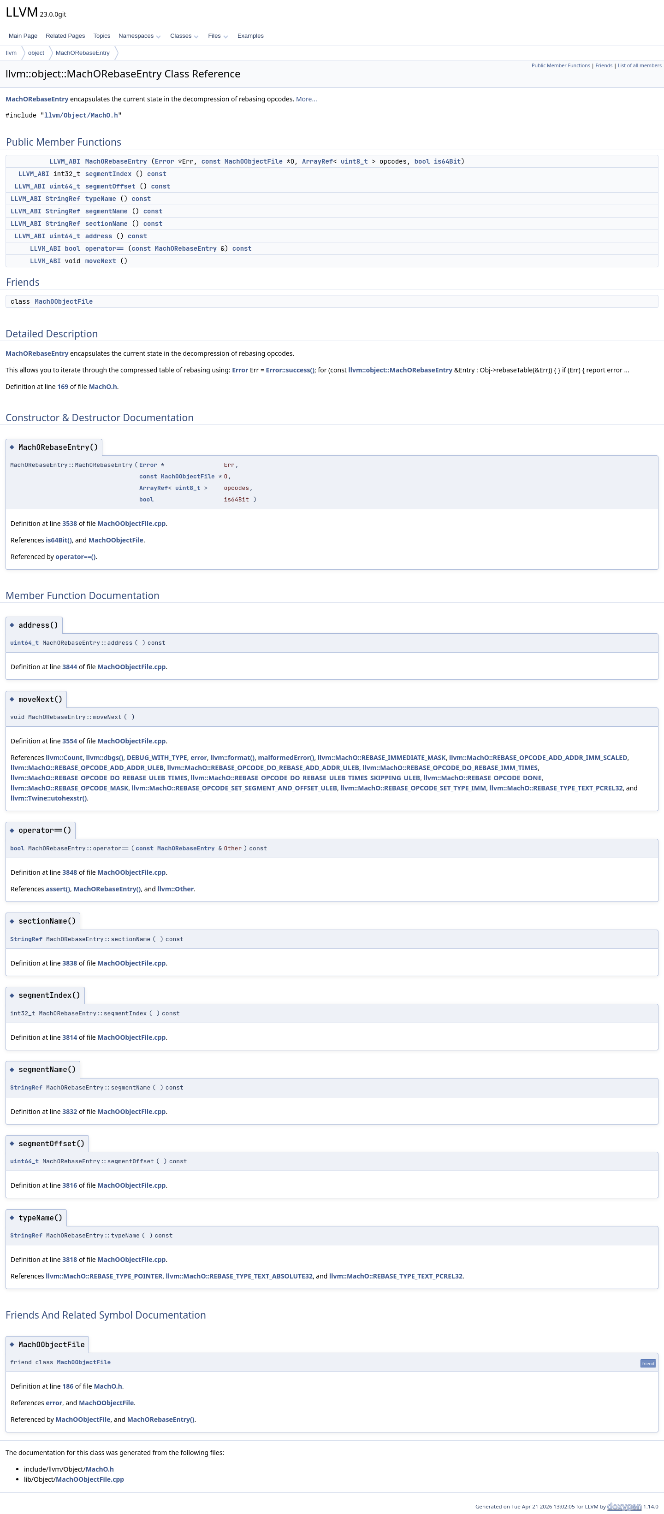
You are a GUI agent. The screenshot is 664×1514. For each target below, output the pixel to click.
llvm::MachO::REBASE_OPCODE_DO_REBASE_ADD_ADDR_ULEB (263, 767)
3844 (69, 666)
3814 (69, 1037)
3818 (69, 1259)
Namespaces (139, 35)
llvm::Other (175, 888)
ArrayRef (317, 161)
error (198, 757)
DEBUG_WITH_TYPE (157, 757)
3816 (69, 1185)
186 (67, 1386)
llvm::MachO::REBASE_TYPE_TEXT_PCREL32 (556, 788)
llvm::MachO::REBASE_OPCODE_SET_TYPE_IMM (413, 788)
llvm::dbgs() (105, 757)
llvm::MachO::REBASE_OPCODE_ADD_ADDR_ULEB (87, 767)
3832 (69, 1111)
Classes (184, 35)
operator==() (75, 556)
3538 (69, 523)
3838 (69, 963)
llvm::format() (232, 757)
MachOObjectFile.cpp (131, 523)
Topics (101, 35)
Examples (250, 35)
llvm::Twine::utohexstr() (49, 798)
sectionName (106, 223)
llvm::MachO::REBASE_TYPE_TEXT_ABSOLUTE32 (239, 1276)
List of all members (640, 65)
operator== (104, 248)
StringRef (63, 198)
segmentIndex (108, 174)
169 (62, 386)
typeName (100, 198)
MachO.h (103, 386)
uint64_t (64, 186)
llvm (11, 52)
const (211, 161)
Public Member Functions (561, 65)
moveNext (100, 261)
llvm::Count (64, 757)
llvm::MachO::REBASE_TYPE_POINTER (104, 1276)
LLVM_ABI (64, 161)
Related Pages (65, 35)
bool (422, 161)
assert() (58, 888)
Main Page (23, 35)
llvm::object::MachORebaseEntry (401, 369)
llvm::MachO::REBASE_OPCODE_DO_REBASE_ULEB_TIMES (99, 777)
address (99, 236)
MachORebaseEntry (83, 52)
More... (306, 98)
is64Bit (447, 161)
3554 (69, 740)
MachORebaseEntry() (107, 888)
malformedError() (286, 757)
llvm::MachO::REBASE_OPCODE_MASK (69, 788)
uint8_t (354, 161)
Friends (603, 65)
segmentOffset (110, 186)
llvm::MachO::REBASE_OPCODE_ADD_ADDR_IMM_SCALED (538, 757)
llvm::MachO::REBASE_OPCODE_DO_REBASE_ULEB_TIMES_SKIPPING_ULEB (305, 777)
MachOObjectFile (254, 161)
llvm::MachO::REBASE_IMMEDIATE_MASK (382, 757)
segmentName (106, 211)
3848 (69, 872)
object (36, 52)
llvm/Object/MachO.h (81, 115)
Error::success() (290, 369)
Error (164, 161)
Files (218, 35)
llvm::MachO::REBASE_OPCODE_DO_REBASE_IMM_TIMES (450, 767)
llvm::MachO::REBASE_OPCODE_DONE (483, 777)
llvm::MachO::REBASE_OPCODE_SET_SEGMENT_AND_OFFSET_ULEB (234, 788)
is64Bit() (58, 540)
